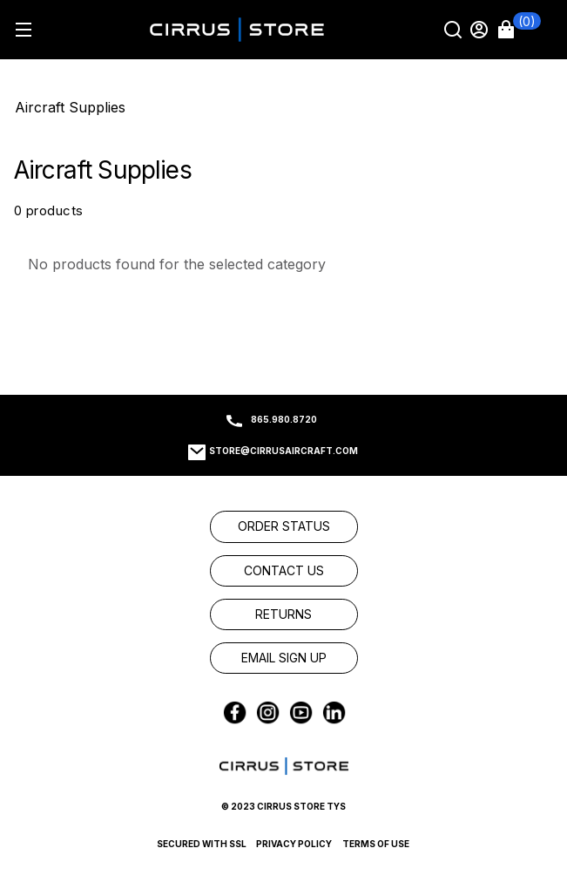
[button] (519, 30)
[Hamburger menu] (23, 29)
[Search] (455, 30)
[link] (284, 526)
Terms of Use (375, 843)
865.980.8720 (284, 419)
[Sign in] (481, 30)
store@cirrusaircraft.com (283, 450)
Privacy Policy (294, 843)
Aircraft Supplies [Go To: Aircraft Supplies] (70, 107)
